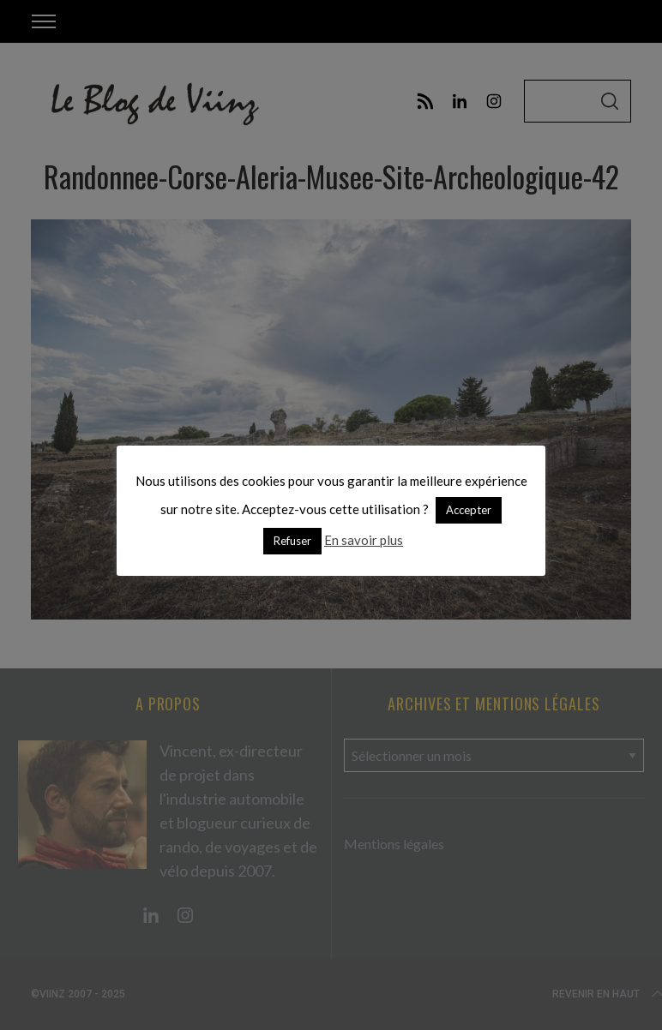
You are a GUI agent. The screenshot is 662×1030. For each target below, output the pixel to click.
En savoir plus (363, 540)
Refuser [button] (292, 541)
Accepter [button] (468, 510)
